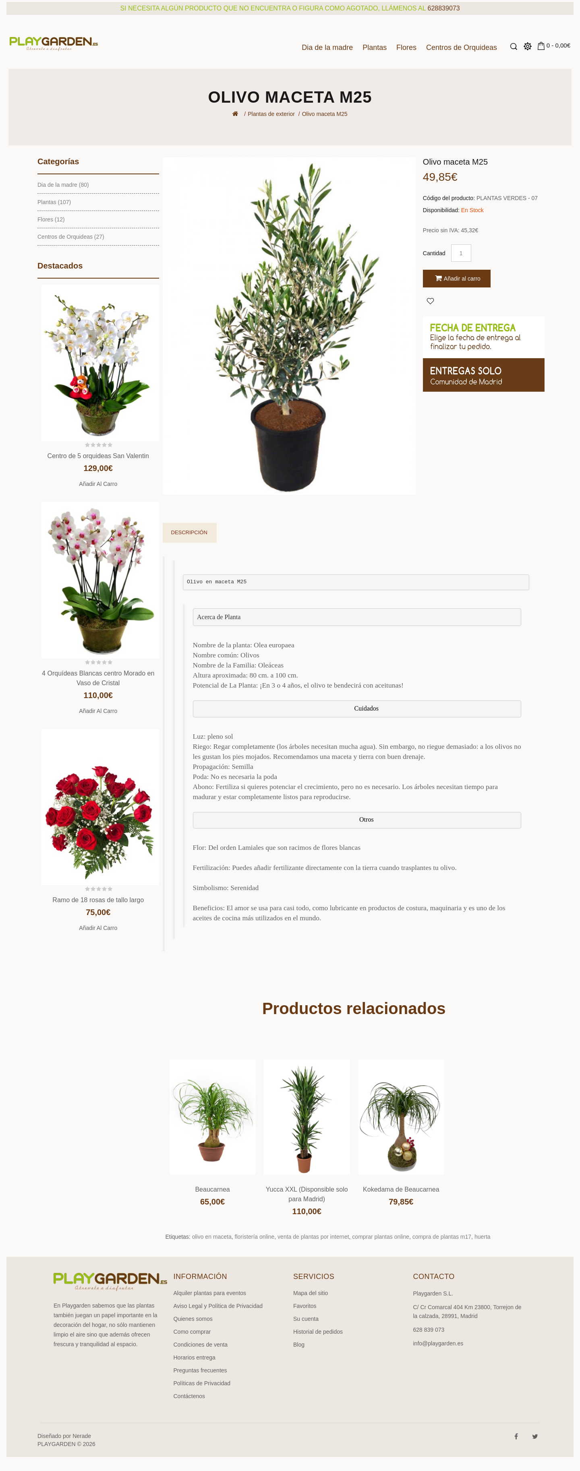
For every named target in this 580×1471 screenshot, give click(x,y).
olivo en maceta (212, 1236)
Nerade (81, 1436)
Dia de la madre (327, 47)
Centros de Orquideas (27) (70, 236)
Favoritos (305, 1306)
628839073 (444, 8)
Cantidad (434, 253)
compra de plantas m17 (441, 1236)
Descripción (189, 532)
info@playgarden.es (438, 1343)
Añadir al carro (98, 484)
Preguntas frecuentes (200, 1370)
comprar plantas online (380, 1236)
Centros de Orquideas (461, 47)
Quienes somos (193, 1319)
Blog (298, 1344)
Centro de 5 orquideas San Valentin (98, 455)
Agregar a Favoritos (430, 300)
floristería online (255, 1236)
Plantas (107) (54, 202)
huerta (482, 1236)
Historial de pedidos (318, 1331)
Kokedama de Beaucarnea (401, 1189)
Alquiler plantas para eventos (210, 1293)
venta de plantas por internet (313, 1236)
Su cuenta (306, 1319)
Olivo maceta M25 (325, 114)
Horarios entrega (194, 1357)
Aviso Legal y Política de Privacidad (218, 1306)
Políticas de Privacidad (202, 1383)
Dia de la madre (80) (63, 185)
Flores (406, 47)
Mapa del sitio (310, 1293)
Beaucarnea (212, 1189)
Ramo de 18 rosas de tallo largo (98, 900)
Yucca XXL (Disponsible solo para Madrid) (307, 1194)
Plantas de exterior (271, 114)
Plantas (374, 47)
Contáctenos (189, 1396)
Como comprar (192, 1331)
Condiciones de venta (201, 1344)
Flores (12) (51, 219)
